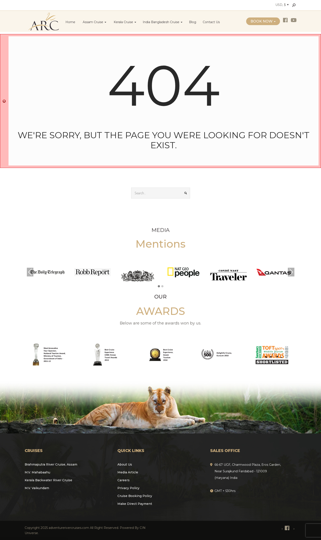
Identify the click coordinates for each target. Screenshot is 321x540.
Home (70, 22)
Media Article (127, 472)
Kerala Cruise (124, 22)
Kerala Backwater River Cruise (48, 480)
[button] (159, 286)
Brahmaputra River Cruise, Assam (51, 464)
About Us (124, 464)
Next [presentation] (291, 272)
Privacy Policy (128, 488)
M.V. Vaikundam (37, 488)
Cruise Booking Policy (134, 496)
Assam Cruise (94, 22)
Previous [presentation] (30, 272)
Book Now (263, 21)
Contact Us (211, 22)
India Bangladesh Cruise (162, 22)
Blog (192, 22)
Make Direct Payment (134, 504)
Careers (123, 480)
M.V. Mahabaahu (37, 472)
